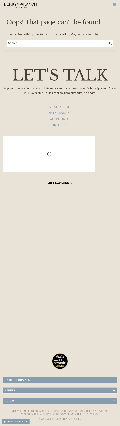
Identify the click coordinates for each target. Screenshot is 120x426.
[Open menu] (114, 4)
